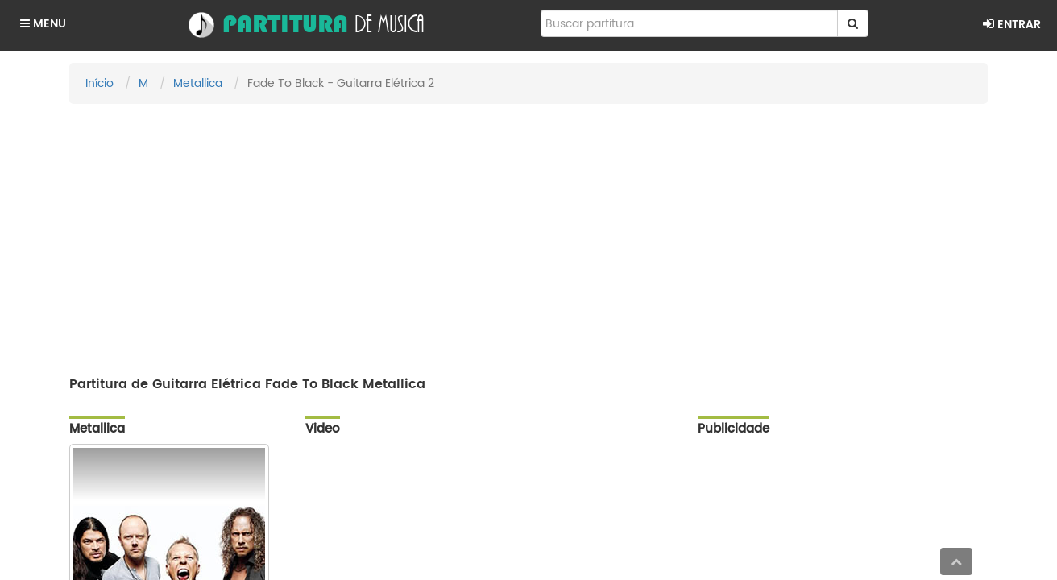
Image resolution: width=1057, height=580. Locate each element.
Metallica (197, 83)
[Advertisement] (528, 233)
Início (99, 83)
